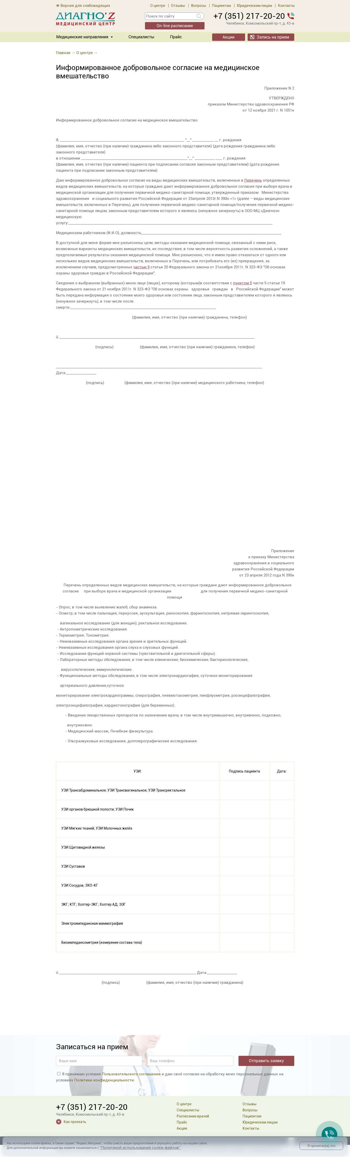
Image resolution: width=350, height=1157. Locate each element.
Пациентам (221, 6)
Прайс (176, 36)
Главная (63, 52)
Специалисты (141, 36)
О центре (157, 6)
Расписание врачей (193, 1116)
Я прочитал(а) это (321, 1146)
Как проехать (75, 1122)
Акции (228, 37)
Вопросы (198, 6)
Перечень (253, 180)
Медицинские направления (82, 36)
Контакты (286, 6)
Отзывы (178, 6)
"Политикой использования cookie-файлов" (140, 1147)
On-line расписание (175, 25)
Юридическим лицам (254, 6)
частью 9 (141, 267)
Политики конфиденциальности (104, 1080)
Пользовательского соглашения (131, 1074)
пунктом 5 (242, 283)
